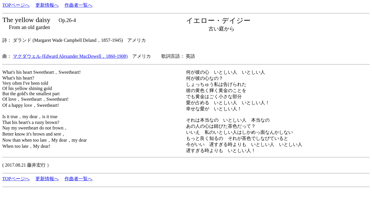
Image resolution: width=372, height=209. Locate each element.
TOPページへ (16, 5)
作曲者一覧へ (78, 5)
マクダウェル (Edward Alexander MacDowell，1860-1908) (70, 56)
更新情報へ (47, 5)
